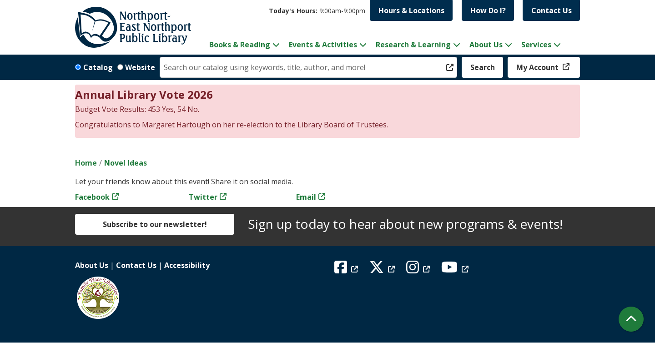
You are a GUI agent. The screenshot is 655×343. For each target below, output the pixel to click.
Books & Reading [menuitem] (239, 45)
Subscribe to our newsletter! (155, 224)
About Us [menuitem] (486, 45)
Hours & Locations (411, 10)
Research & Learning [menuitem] (413, 45)
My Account (538, 67)
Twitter (203, 197)
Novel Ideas (125, 163)
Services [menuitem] (536, 45)
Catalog (98, 67)
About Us (91, 265)
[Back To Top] (631, 319)
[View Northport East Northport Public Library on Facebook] (347, 270)
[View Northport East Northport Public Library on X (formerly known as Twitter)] (383, 270)
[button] (317, 10)
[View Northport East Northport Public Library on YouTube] (456, 270)
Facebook (92, 197)
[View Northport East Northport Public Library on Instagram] (419, 270)
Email (306, 197)
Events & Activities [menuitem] (323, 45)
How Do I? (488, 10)
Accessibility (187, 265)
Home (86, 163)
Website (140, 67)
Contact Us (551, 10)
